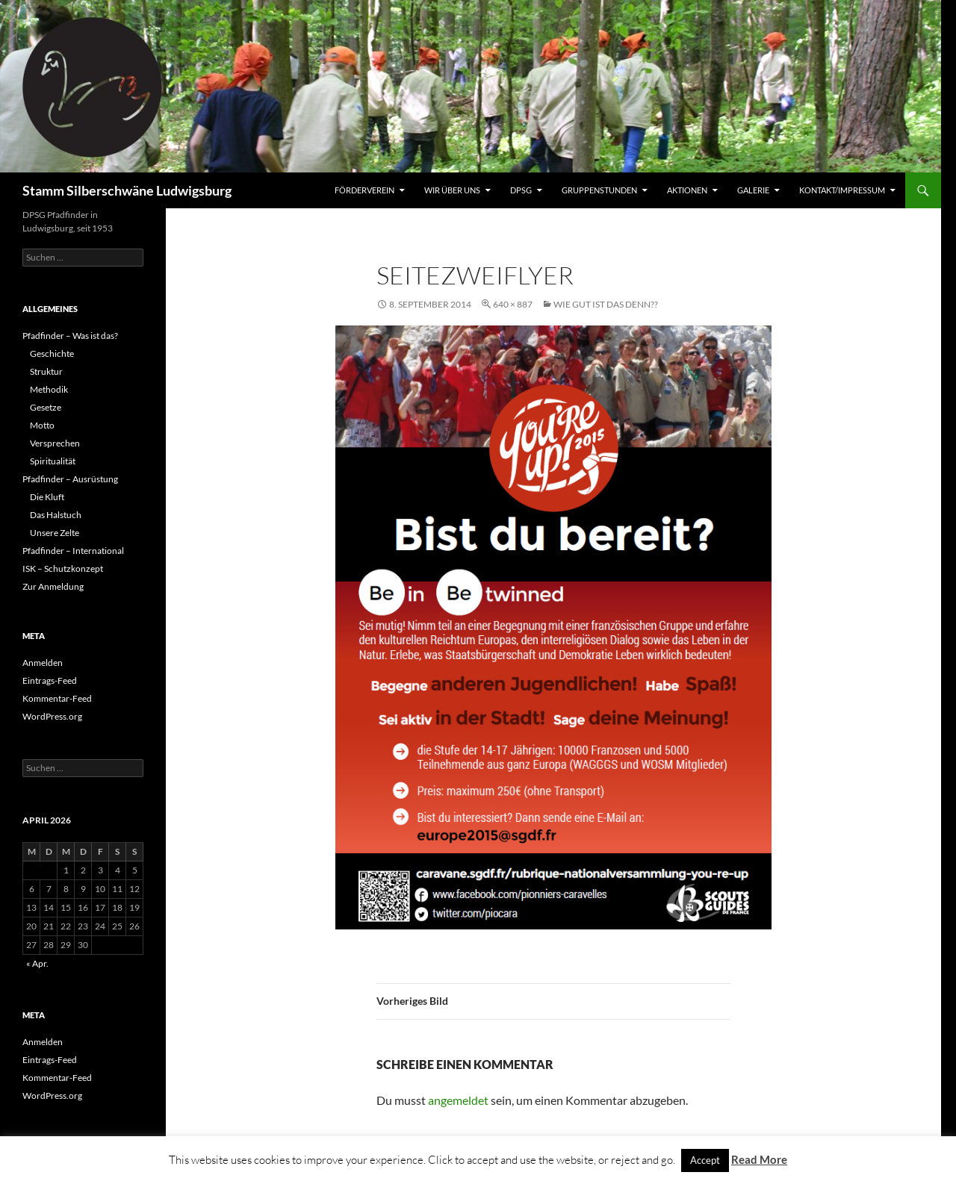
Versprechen (55, 443)
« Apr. (37, 963)
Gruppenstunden (599, 190)
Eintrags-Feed (49, 680)
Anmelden (42, 662)
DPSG (521, 190)
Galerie (753, 190)
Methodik (49, 389)
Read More (759, 1159)
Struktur (46, 371)
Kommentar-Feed (57, 698)
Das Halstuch (55, 514)
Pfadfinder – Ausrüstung (70, 478)
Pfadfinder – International (73, 550)
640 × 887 (513, 304)
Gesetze (45, 407)
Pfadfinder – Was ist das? (70, 335)
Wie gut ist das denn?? (605, 304)
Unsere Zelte (54, 532)
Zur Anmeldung (53, 586)
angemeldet (458, 1100)
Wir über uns (452, 190)
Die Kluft (47, 496)
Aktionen (687, 190)
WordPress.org (52, 716)
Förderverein (364, 190)
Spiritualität (52, 461)
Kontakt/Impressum (842, 190)
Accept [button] (705, 1160)
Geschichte (52, 353)
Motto (42, 425)
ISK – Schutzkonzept (62, 568)
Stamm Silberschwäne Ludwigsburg (127, 190)
